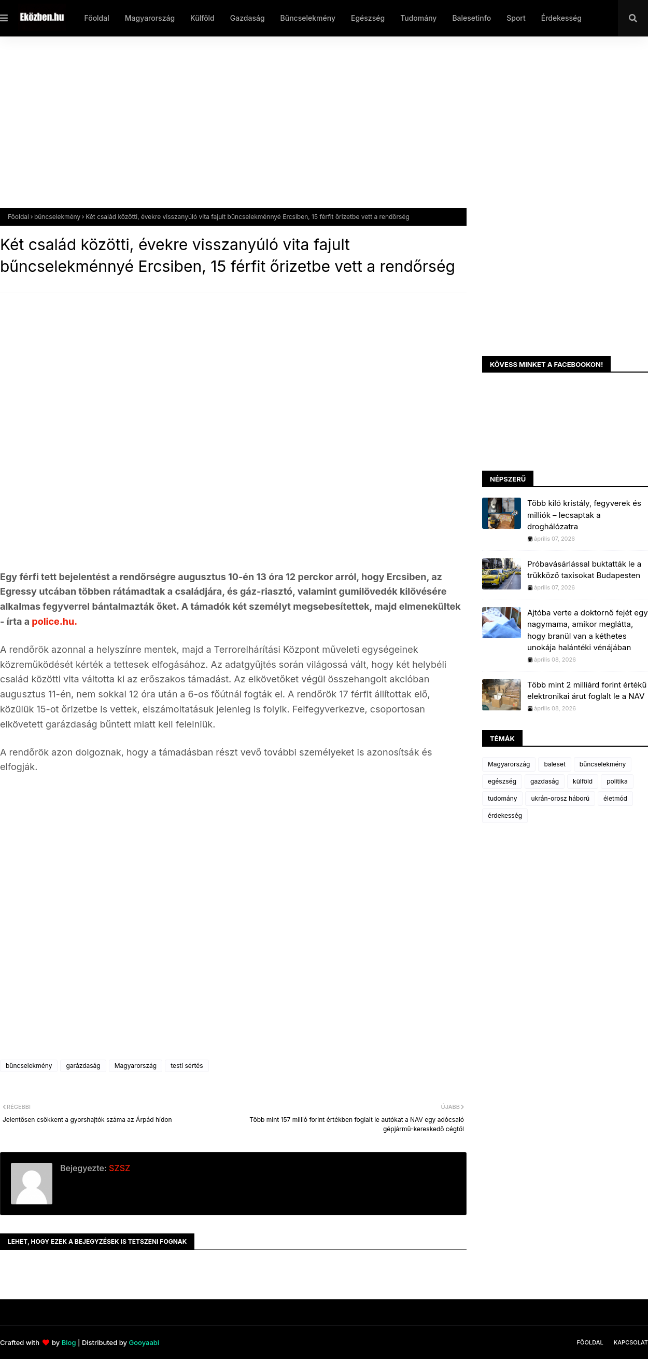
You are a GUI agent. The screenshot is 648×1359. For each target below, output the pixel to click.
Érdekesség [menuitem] (561, 17)
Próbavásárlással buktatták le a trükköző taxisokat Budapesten (584, 570)
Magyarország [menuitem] (150, 17)
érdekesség (505, 815)
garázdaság (83, 1065)
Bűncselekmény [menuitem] (307, 17)
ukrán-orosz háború (560, 798)
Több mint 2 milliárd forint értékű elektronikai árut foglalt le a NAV (586, 691)
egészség (502, 781)
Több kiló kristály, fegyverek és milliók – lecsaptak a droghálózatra (584, 514)
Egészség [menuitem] (368, 17)
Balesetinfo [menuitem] (471, 17)
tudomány (502, 798)
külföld (583, 781)
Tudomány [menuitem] (418, 17)
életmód (615, 798)
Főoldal (18, 217)
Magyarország (136, 1065)
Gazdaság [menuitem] (247, 17)
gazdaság (544, 781)
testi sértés (187, 1065)
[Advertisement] (311, 130)
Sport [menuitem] (516, 17)
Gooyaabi (144, 1342)
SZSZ (118, 1168)
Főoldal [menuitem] (96, 17)
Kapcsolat (631, 1342)
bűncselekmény (57, 217)
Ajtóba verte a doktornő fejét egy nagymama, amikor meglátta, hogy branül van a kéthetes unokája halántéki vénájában (587, 630)
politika (617, 781)
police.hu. (53, 621)
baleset (554, 764)
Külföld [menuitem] (202, 17)
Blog (69, 1342)
